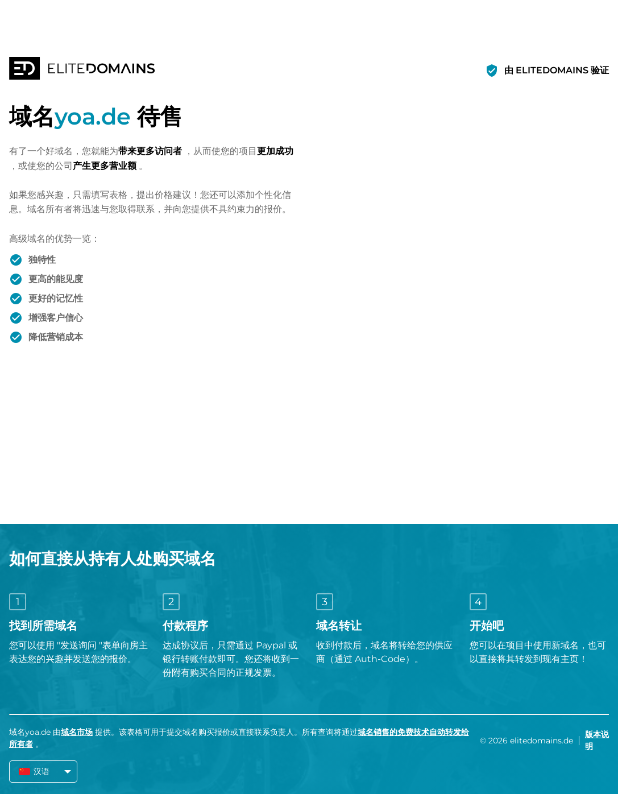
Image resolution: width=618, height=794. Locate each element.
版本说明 (597, 740)
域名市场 (77, 732)
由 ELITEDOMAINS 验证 (556, 70)
